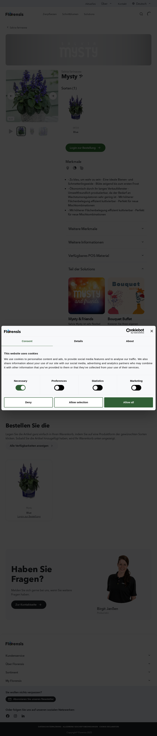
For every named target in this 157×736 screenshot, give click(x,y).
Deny (28, 402)
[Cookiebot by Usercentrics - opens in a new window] (128, 331)
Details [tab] (78, 341)
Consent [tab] (27, 341)
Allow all (128, 402)
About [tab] (130, 341)
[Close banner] (152, 331)
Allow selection (78, 402)
